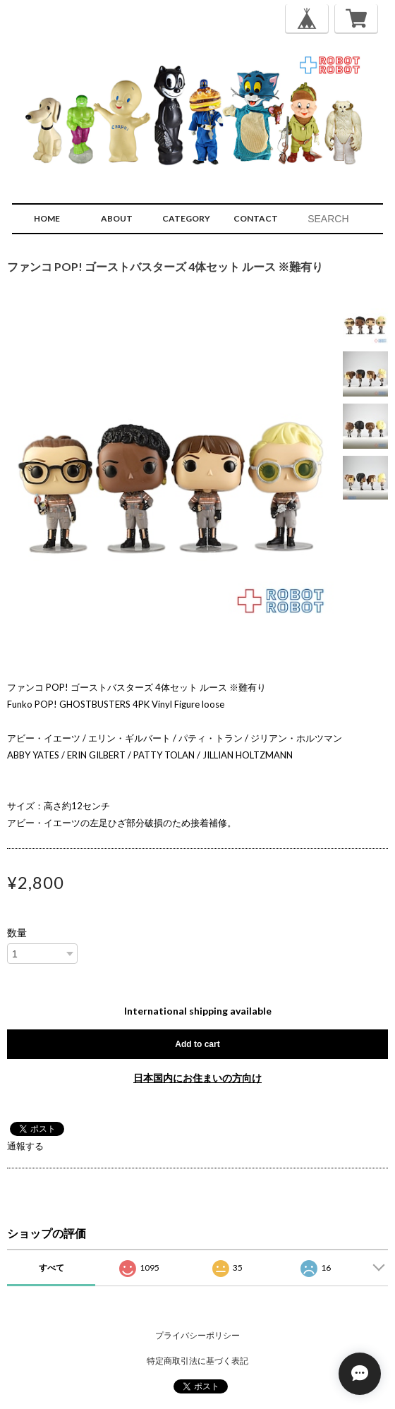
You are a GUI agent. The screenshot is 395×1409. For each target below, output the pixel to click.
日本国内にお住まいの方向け (197, 1078)
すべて (51, 1267)
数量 (17, 933)
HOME (47, 218)
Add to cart (197, 1044)
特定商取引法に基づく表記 (197, 1360)
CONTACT (255, 218)
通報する (25, 1145)
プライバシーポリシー (197, 1335)
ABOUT (117, 218)
